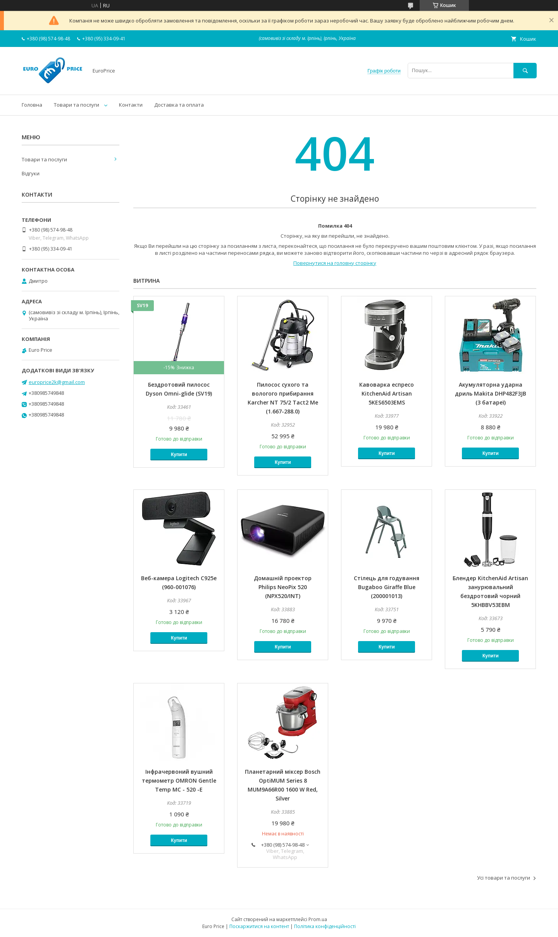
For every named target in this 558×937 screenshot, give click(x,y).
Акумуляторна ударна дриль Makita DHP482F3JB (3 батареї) (490, 393)
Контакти (131, 104)
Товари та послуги (76, 104)
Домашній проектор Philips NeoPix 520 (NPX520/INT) (283, 587)
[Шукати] (525, 70)
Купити (179, 454)
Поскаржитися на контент (259, 926)
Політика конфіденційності (325, 926)
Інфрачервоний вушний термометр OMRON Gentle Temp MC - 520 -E (179, 780)
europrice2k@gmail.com (57, 382)
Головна (32, 104)
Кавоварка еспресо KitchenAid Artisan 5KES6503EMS (386, 393)
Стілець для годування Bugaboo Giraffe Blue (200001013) (386, 587)
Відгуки (31, 173)
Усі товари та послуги (503, 877)
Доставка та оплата (179, 104)
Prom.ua (317, 919)
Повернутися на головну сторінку (334, 262)
